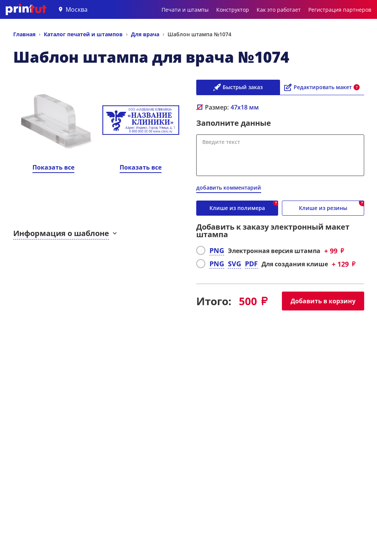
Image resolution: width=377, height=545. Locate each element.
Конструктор (232, 9)
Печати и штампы (185, 9)
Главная (24, 34)
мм (245, 107)
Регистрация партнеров (339, 9)
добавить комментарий (228, 187)
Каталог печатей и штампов (83, 34)
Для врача (145, 34)
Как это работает (279, 9)
